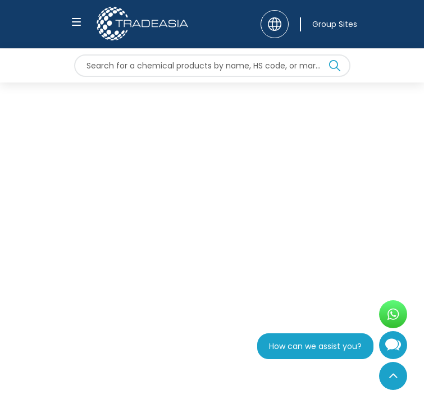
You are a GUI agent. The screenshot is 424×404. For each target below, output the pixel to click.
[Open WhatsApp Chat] (393, 314)
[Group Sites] (328, 24)
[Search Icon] (335, 68)
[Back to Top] (393, 376)
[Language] (275, 24)
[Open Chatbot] (393, 349)
